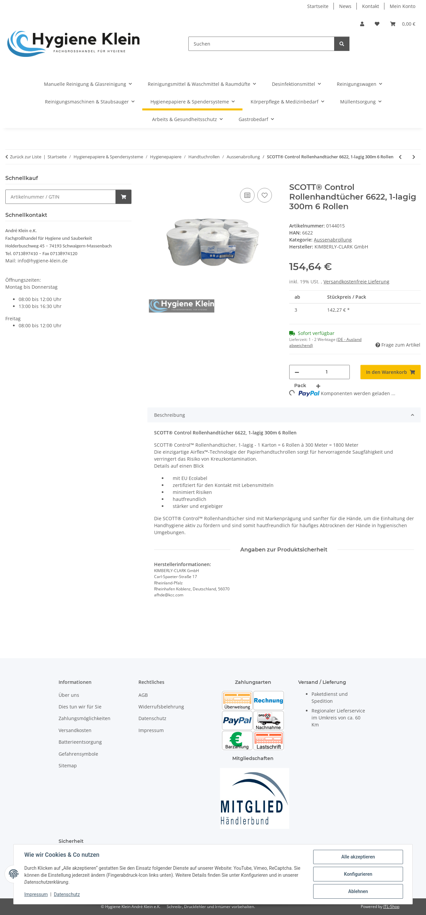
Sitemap (68, 765)
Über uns (69, 695)
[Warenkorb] (403, 23)
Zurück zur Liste (25, 157)
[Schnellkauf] (60, 197)
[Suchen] (261, 44)
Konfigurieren (358, 874)
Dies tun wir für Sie (80, 706)
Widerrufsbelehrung (161, 706)
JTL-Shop (391, 906)
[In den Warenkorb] (152, 179)
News (345, 6)
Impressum (36, 894)
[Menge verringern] (297, 372)
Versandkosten (75, 730)
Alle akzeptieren (358, 856)
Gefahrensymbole (78, 754)
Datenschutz (67, 894)
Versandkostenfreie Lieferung (356, 281)
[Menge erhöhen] (318, 385)
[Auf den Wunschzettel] (264, 195)
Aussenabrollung (333, 239)
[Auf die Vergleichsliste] (247, 195)
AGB (143, 695)
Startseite (317, 6)
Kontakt (370, 6)
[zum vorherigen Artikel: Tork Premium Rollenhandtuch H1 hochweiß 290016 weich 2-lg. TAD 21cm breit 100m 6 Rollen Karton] (400, 157)
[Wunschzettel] (377, 23)
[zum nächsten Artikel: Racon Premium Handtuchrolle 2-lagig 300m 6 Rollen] (414, 157)
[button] (362, 23)
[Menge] (326, 372)
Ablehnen (358, 891)
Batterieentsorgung (80, 742)
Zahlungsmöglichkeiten (84, 718)
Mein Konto (402, 6)
